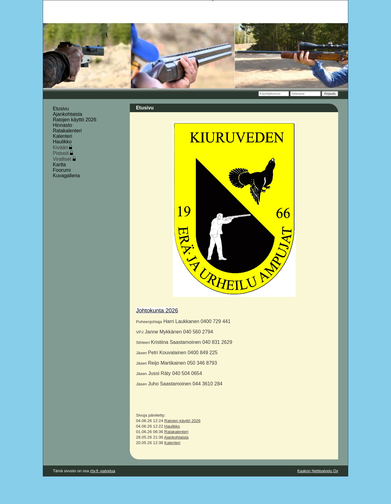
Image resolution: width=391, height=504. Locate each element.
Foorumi (62, 170)
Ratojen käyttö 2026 (74, 119)
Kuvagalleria (66, 175)
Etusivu (61, 108)
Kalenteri (62, 136)
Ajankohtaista (67, 114)
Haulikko (62, 141)
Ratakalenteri (67, 130)
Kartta (59, 164)
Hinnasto (62, 125)
